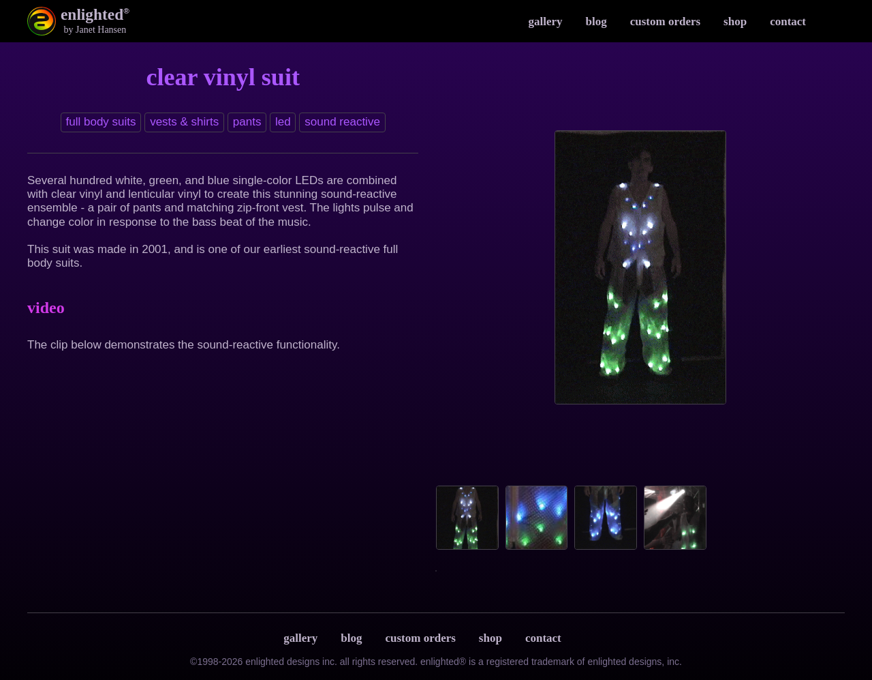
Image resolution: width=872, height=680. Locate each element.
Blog (596, 21)
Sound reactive (342, 121)
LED (283, 121)
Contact (788, 21)
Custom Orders (665, 21)
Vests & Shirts (184, 121)
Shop (735, 21)
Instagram (831, 21)
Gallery (545, 21)
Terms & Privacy (586, 638)
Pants (247, 121)
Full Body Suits (101, 121)
